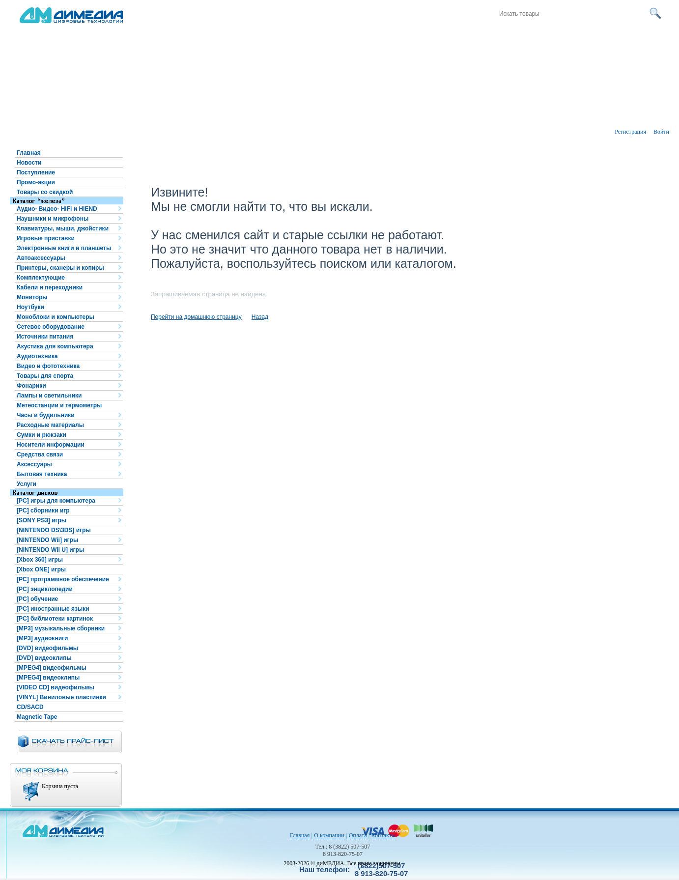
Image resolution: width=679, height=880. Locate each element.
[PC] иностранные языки (53, 608)
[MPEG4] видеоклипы (48, 677)
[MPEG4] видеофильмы (51, 667)
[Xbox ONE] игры (41, 569)
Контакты (383, 835)
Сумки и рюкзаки (41, 434)
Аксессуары (34, 464)
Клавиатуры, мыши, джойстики (63, 228)
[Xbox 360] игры (40, 559)
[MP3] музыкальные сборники (61, 628)
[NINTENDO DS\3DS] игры (54, 530)
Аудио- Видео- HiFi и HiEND (57, 208)
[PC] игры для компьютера (56, 500)
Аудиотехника (37, 356)
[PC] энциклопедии (45, 589)
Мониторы (32, 297)
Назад (260, 316)
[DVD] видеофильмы (47, 648)
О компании (329, 835)
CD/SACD (30, 707)
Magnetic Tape (37, 716)
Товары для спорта (45, 375)
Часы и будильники (46, 415)
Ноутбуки (30, 307)
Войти (661, 131)
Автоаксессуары (41, 258)
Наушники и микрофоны (52, 218)
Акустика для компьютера (55, 346)
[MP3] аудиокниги (42, 638)
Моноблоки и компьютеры (55, 316)
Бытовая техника (42, 474)
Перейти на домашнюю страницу (196, 316)
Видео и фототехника (48, 366)
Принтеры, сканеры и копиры (60, 267)
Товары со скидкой (45, 192)
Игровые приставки (46, 238)
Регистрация (630, 131)
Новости (29, 162)
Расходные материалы (50, 425)
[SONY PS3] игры (41, 520)
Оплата (358, 835)
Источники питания (45, 336)
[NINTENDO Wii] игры (47, 540)
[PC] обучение (37, 599)
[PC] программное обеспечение (63, 579)
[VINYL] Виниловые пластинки (61, 697)
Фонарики (31, 385)
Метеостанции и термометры (59, 405)
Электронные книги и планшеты (64, 248)
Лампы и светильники (49, 395)
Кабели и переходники (50, 287)
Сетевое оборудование (51, 326)
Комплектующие (41, 277)
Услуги (26, 484)
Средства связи (40, 454)
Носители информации (51, 444)
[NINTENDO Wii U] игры (50, 549)
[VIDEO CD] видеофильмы (55, 687)
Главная (29, 152)
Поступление (36, 172)
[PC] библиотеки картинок (55, 618)
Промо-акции (36, 182)
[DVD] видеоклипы (44, 657)
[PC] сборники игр (43, 510)
